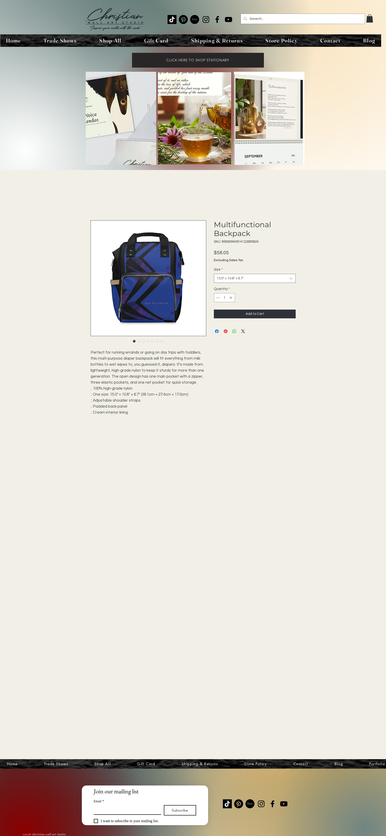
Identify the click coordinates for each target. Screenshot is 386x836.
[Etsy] (194, 19)
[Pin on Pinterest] (225, 331)
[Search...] (302, 19)
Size (218, 269)
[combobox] (255, 278)
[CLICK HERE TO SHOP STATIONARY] (198, 60)
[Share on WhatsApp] (234, 331)
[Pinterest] (183, 19)
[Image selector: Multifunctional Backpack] (134, 341)
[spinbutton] (224, 297)
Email (99, 801)
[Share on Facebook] (217, 331)
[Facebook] (217, 19)
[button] (369, 18)
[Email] (126, 809)
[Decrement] (218, 297)
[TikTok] (172, 19)
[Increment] (231, 297)
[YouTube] (228, 19)
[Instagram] (205, 19)
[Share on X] (243, 331)
